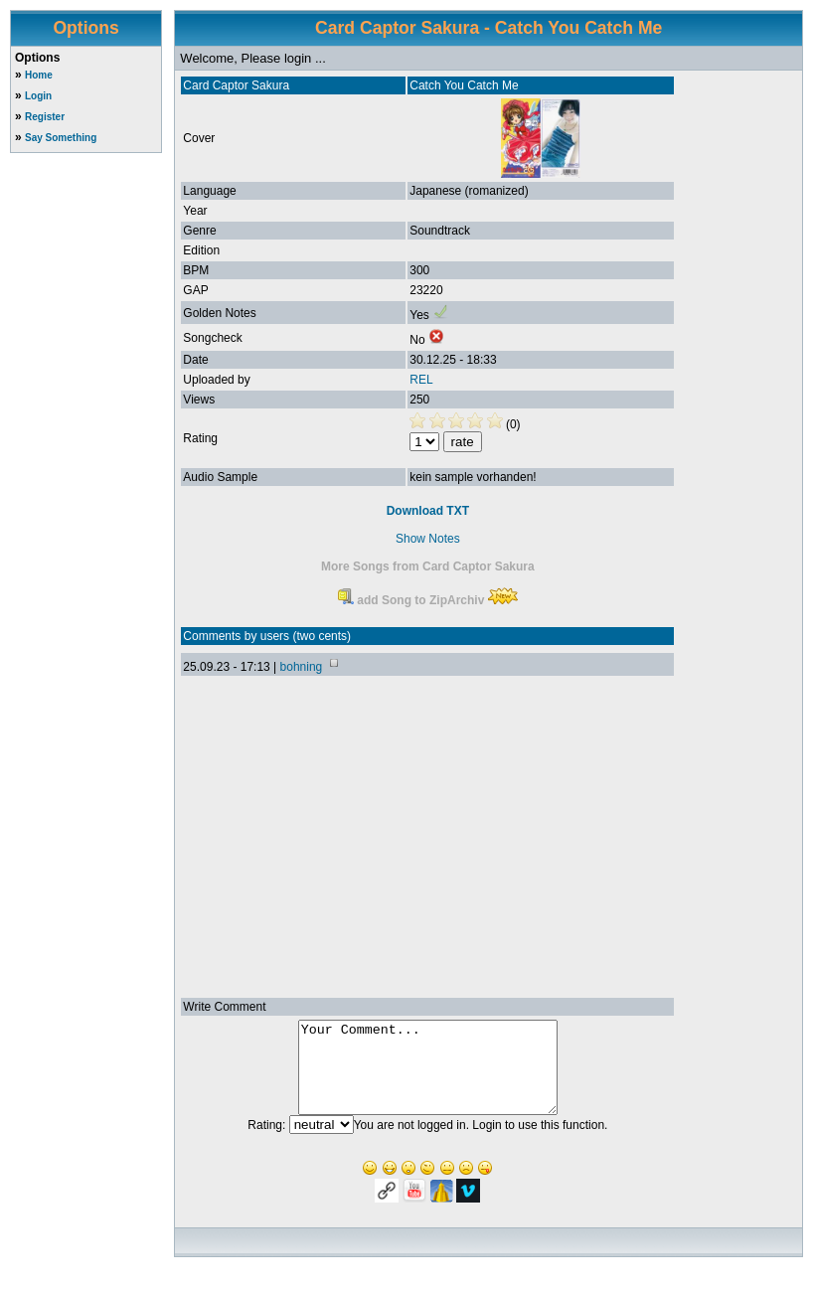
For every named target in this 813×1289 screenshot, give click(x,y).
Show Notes (428, 539)
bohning (301, 667)
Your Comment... (427, 1076)
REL (420, 380)
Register (45, 116)
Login (38, 95)
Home (39, 75)
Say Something (60, 137)
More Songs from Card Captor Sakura (428, 566)
